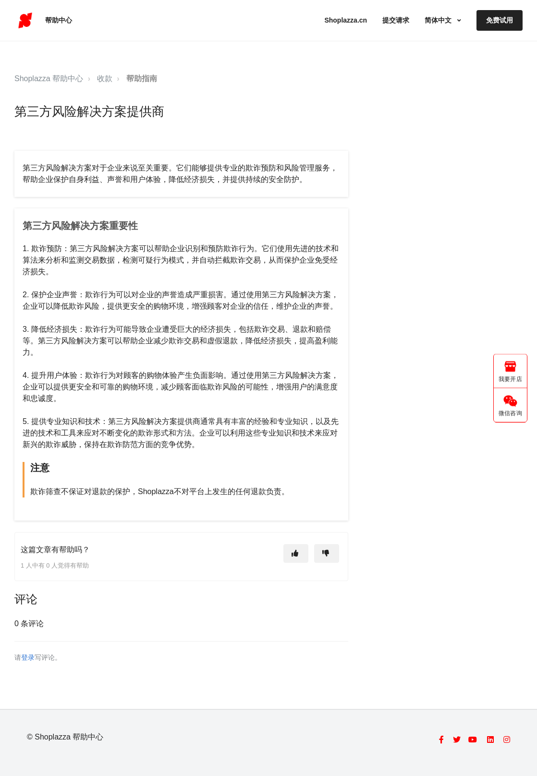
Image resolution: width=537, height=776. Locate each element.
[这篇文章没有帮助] (326, 553)
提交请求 (395, 20)
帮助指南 (141, 78)
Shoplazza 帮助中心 (48, 78)
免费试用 (499, 20)
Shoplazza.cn (345, 20)
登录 (28, 657)
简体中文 (439, 20)
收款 (104, 78)
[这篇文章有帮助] (295, 553)
